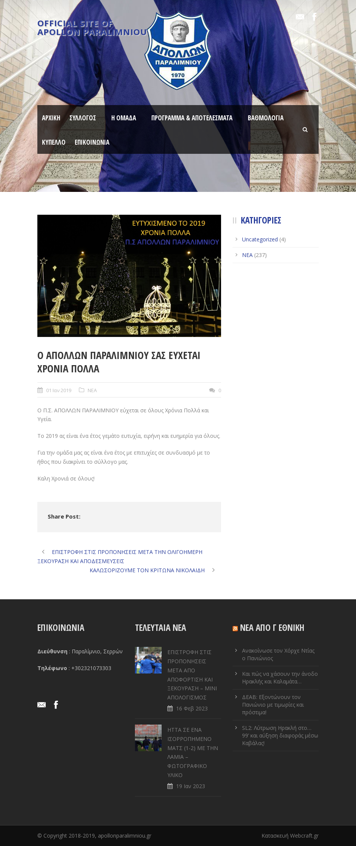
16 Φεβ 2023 (192, 708)
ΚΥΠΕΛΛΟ (54, 142)
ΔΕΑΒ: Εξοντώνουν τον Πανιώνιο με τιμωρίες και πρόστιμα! (273, 704)
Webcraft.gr (304, 835)
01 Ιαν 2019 (58, 390)
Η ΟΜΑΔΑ (123, 117)
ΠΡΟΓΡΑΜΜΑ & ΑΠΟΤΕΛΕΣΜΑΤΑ (192, 117)
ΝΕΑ (92, 390)
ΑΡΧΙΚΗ (51, 117)
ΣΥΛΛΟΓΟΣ (82, 117)
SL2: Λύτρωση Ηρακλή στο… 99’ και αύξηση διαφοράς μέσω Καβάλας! (280, 735)
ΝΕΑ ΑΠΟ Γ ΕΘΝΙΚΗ (272, 627)
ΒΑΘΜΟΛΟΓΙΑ (266, 117)
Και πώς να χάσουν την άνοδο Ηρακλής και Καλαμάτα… (280, 677)
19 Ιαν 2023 (190, 786)
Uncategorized (260, 239)
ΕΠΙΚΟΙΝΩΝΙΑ (92, 142)
